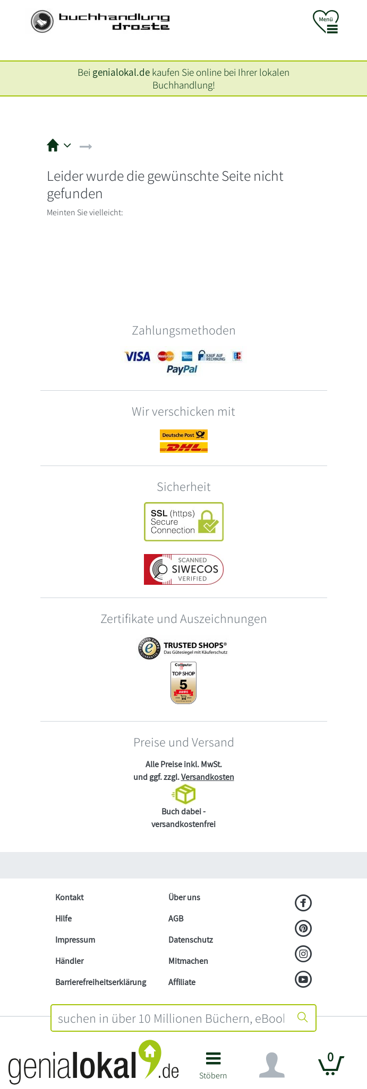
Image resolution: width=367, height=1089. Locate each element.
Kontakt (69, 897)
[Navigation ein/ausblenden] (272, 1065)
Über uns (184, 897)
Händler (69, 961)
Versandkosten (207, 777)
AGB (175, 918)
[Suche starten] (302, 1018)
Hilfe (63, 918)
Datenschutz (190, 939)
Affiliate (181, 982)
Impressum (75, 939)
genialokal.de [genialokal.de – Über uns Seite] (121, 72)
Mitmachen (188, 961)
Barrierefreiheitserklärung (100, 982)
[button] (213, 1069)
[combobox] (171, 1018)
